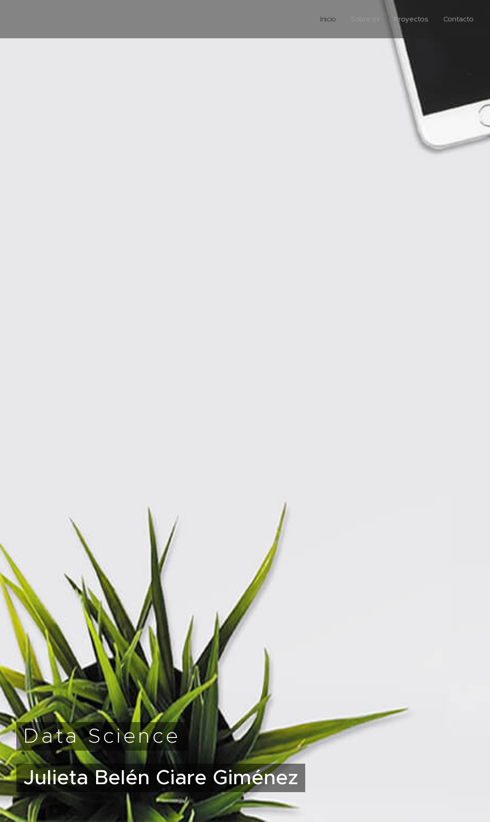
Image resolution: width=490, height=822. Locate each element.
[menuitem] (326, 19)
